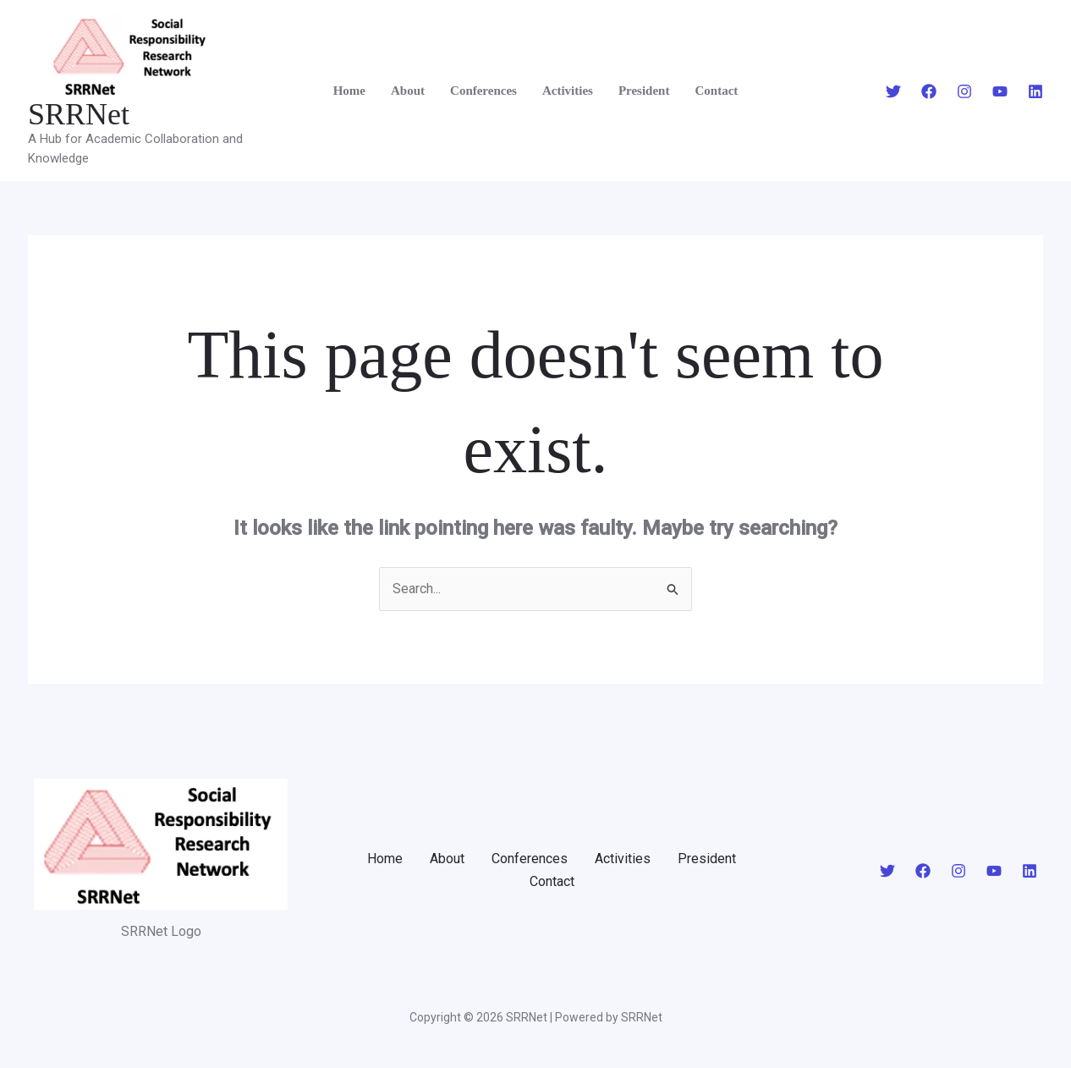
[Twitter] (893, 91)
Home (349, 90)
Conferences (483, 90)
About (408, 90)
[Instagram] (964, 91)
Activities (567, 90)
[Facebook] (928, 91)
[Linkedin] (1035, 91)
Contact (716, 90)
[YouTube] (1000, 91)
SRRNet (78, 114)
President (644, 90)
